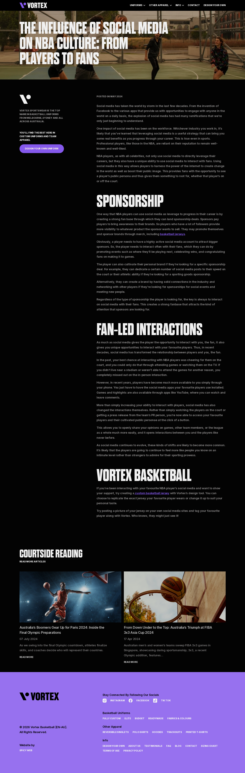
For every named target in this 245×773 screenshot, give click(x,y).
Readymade (155, 718)
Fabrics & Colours (179, 718)
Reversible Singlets (116, 732)
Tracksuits (174, 732)
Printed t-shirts (197, 732)
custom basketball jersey (151, 493)
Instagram (114, 701)
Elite (127, 718)
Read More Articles (33, 561)
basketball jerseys (172, 234)
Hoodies (157, 732)
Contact (194, 5)
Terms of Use (111, 750)
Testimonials (153, 746)
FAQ (168, 746)
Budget (139, 718)
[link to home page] (43, 704)
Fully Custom (112, 718)
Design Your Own (215, 5)
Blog (178, 746)
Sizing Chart (209, 746)
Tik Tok (162, 701)
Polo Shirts (140, 732)
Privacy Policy (133, 750)
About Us (134, 746)
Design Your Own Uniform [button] (41, 148)
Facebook (139, 701)
